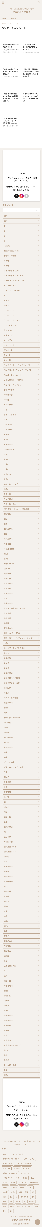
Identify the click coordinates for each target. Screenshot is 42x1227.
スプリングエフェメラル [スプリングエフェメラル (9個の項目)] (23, 1164)
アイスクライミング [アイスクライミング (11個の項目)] (16, 1154)
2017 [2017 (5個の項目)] (5, 1154)
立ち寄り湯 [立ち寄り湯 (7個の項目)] (24, 1197)
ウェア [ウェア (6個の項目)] (24, 1159)
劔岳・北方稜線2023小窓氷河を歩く (11, 45)
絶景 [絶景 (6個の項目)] (4, 1202)
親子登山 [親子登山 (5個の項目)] (31, 1202)
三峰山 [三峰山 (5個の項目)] (25, 1178)
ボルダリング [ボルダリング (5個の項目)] (7, 1178)
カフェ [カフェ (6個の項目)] (32, 1159)
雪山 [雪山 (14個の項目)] (4, 1211)
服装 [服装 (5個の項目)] (26, 1192)
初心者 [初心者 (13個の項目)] (13, 1183)
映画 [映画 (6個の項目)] (20, 1192)
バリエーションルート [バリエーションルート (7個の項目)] (10, 1173)
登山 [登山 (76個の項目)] (11, 1197)
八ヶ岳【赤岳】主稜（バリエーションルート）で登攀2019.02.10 (10, 120)
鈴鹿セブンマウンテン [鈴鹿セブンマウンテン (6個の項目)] (24, 1206)
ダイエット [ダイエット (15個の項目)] (6, 1168)
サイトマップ (33, 1141)
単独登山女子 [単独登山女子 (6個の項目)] (33, 1183)
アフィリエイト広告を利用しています (21, 1217)
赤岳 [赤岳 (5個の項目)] (4, 1206)
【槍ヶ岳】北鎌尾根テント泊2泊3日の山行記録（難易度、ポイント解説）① (10, 97)
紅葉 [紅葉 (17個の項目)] (33, 1197)
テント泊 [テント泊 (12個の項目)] (17, 1168)
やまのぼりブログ (21, 11)
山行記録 (13, 18)
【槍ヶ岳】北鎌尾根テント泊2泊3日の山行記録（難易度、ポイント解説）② (31, 72)
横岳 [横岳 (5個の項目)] (33, 1192)
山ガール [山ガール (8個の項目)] (14, 1187)
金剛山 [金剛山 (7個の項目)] (12, 1206)
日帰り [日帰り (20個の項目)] (13, 1192)
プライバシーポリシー (9, 1141)
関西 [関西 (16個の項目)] (36, 1206)
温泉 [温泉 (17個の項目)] (4, 1197)
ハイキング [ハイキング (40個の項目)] (26, 1168)
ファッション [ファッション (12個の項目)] (25, 1173)
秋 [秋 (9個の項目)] (16, 1197)
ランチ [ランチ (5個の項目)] (17, 1178)
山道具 (4, 18)
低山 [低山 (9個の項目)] (32, 1178)
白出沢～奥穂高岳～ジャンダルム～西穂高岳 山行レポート (11, 71)
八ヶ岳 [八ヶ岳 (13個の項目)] (5, 1183)
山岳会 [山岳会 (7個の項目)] (22, 1187)
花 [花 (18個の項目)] (24, 1202)
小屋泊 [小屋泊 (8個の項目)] (5, 1187)
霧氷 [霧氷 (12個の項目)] (11, 1211)
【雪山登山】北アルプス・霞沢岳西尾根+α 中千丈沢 (31, 46)
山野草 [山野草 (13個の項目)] (5, 1192)
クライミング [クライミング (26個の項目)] (7, 1164)
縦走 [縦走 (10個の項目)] (11, 1202)
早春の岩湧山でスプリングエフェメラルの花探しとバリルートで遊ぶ (30, 97)
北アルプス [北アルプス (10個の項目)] (22, 1183)
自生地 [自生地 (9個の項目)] (18, 1202)
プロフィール (22, 1141)
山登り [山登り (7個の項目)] (30, 1187)
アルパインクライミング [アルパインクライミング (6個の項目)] (11, 1159)
